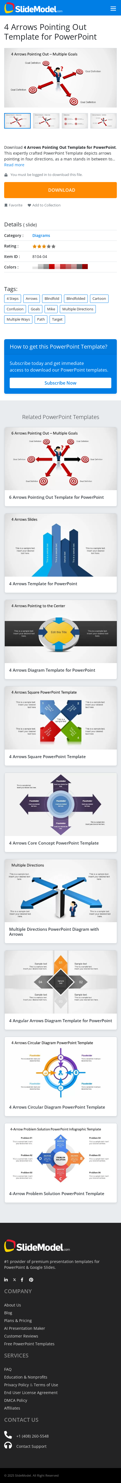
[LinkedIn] (6, 1280)
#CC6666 (68, 266)
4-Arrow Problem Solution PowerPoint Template (56, 1193)
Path (41, 319)
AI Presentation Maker (24, 1328)
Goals (35, 308)
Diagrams (41, 235)
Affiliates (12, 1408)
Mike (51, 308)
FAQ (8, 1369)
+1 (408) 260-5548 (32, 1436)
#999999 (46, 266)
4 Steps (13, 298)
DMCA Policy (15, 1400)
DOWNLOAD (61, 190)
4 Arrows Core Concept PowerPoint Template (54, 843)
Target (57, 319)
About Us (12, 1305)
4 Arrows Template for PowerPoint (43, 583)
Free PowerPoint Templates (29, 1343)
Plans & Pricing (18, 1320)
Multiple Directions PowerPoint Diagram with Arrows (54, 931)
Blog (8, 1312)
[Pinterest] (31, 1280)
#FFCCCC (57, 266)
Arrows (31, 298)
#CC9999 (74, 266)
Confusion (15, 308)
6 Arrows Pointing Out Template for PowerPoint (56, 497)
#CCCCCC (40, 266)
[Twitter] (14, 1280)
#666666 (79, 266)
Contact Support (31, 1446)
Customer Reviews (21, 1336)
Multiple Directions (77, 308)
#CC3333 (63, 266)
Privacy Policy (16, 1384)
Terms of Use (46, 1384)
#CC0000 (52, 266)
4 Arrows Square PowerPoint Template (47, 756)
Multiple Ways (18, 319)
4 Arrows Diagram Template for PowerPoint (52, 670)
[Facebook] (23, 1280)
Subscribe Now (60, 383)
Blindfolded (75, 298)
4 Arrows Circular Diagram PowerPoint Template (57, 1107)
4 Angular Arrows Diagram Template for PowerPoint (60, 1020)
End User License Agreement (31, 1392)
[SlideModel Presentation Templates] (33, 7)
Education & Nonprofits (25, 1377)
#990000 (85, 266)
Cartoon (99, 298)
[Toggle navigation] (107, 8)
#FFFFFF (35, 266)
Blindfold (52, 298)
